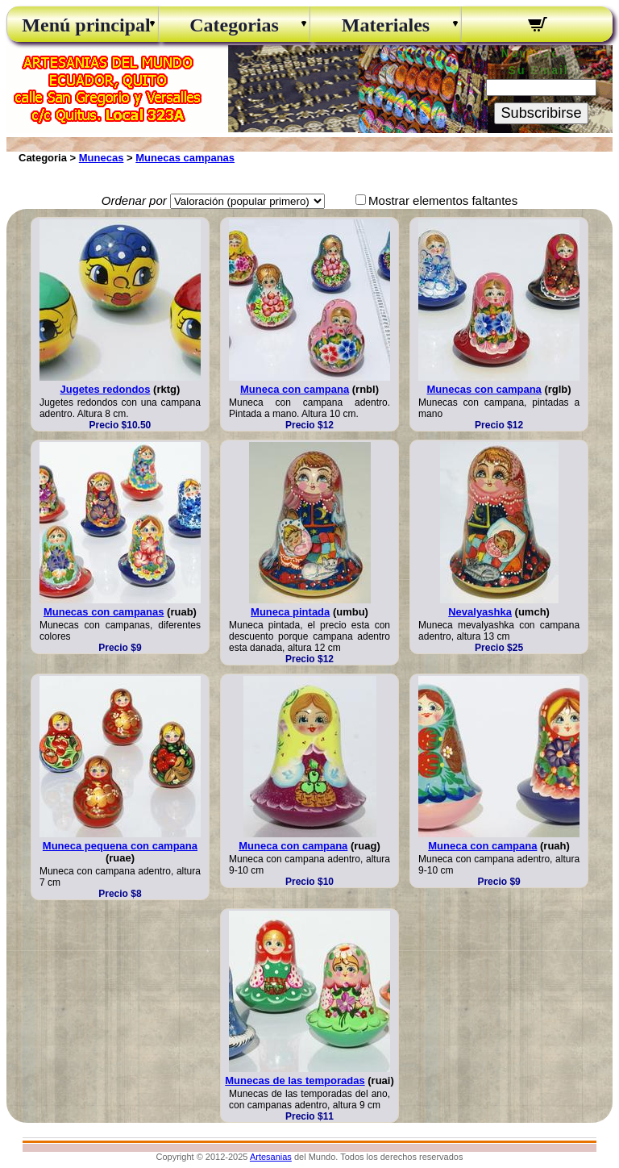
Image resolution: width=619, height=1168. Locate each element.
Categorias (234, 25)
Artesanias (271, 1157)
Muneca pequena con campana (120, 846)
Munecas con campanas (104, 612)
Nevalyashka (480, 612)
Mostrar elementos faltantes (442, 200)
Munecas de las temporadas (294, 1080)
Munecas (101, 158)
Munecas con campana (483, 389)
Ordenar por (134, 200)
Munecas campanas (185, 158)
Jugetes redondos (105, 389)
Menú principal (82, 25)
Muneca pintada (290, 612)
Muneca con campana (294, 389)
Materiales (386, 25)
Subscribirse (541, 113)
